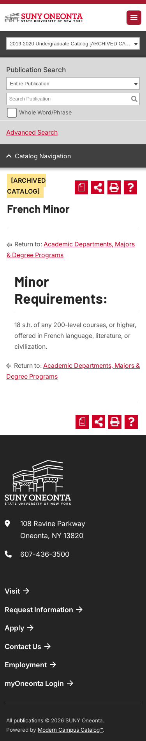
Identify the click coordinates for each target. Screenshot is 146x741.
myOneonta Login (40, 683)
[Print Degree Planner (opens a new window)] (81, 187)
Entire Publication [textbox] (29, 84)
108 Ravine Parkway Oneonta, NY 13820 (52, 529)
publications (28, 720)
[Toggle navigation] (134, 17)
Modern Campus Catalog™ (70, 730)
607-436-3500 (44, 554)
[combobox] (73, 43)
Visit (18, 591)
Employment (31, 664)
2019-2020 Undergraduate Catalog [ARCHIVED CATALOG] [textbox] (71, 44)
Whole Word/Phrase (45, 112)
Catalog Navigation (43, 156)
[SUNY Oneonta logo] (44, 17)
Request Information (44, 609)
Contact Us (28, 646)
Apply (20, 627)
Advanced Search (32, 132)
